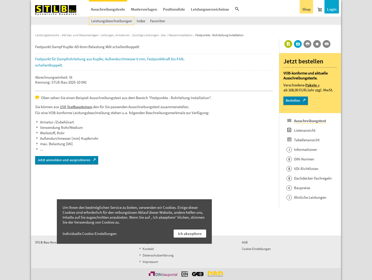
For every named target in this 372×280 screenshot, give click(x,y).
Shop (306, 9)
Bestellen (293, 100)
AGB (245, 242)
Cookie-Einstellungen (256, 249)
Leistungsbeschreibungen (111, 20)
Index (141, 20)
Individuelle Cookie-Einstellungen (90, 233)
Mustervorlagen (144, 9)
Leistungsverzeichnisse (210, 9)
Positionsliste (174, 9)
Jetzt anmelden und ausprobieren (63, 160)
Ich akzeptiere (190, 233)
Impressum (148, 262)
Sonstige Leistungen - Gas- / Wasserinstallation (162, 35)
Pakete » (312, 85)
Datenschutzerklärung (156, 255)
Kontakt (146, 249)
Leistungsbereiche (47, 35)
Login (331, 9)
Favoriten (157, 20)
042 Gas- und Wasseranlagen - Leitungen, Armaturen (96, 35)
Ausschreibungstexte (108, 9)
